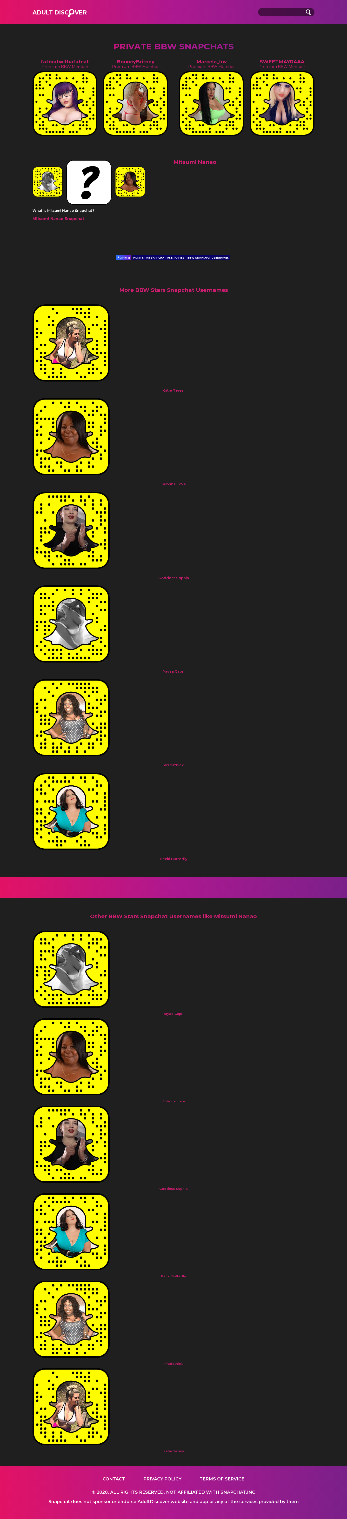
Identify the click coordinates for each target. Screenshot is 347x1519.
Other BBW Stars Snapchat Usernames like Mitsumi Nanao (173, 916)
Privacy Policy (162, 1479)
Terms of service (222, 1479)
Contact (114, 1479)
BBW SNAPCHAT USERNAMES (208, 257)
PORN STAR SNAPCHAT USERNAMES (158, 257)
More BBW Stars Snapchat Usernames (173, 290)
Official (123, 257)
